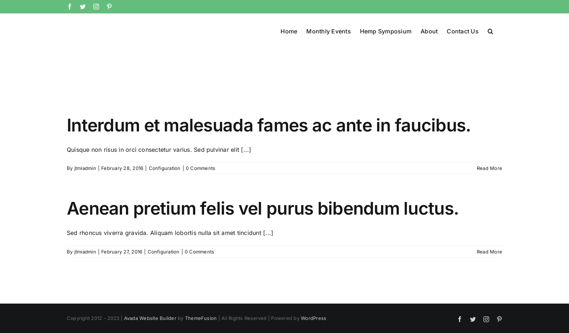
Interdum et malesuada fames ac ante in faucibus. (269, 125)
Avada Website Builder (150, 318)
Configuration (165, 168)
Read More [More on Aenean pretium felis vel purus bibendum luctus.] (489, 252)
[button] (490, 30)
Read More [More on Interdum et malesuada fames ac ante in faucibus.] (489, 168)
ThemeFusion (201, 318)
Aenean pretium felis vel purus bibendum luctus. (263, 208)
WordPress (313, 318)
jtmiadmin (85, 168)
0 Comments (200, 168)
